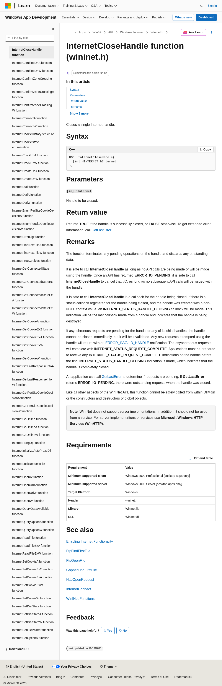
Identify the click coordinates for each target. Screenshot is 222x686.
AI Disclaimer (12, 677)
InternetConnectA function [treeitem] (29, 118)
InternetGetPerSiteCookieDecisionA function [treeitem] (32, 395)
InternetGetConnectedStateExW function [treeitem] (32, 310)
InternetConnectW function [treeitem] (30, 126)
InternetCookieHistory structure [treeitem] (33, 134)
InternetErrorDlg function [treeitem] (28, 237)
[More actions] (211, 32)
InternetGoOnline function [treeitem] (29, 419)
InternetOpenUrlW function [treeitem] (30, 493)
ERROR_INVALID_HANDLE (127, 343)
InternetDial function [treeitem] (25, 187)
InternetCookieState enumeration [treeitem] (25, 144)
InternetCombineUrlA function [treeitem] (32, 63)
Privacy (95, 677)
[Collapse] (53, 29)
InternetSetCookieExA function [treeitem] (32, 577)
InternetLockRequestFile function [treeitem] (28, 466)
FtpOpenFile (75, 560)
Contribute (77, 677)
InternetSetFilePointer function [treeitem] (32, 630)
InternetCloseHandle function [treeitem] (27, 52)
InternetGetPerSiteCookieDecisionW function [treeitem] (32, 408)
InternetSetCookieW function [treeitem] (31, 598)
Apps (82, 32)
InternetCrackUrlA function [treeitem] (29, 155)
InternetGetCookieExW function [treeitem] (27, 347)
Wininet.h (157, 32)
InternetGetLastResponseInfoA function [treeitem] (33, 368)
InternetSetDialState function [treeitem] (31, 606)
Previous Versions (38, 677)
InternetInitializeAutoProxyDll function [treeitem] (31, 453)
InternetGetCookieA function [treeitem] (31, 321)
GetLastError (101, 230)
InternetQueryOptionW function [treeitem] (33, 530)
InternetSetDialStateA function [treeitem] (32, 614)
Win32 (97, 32)
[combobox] (29, 38)
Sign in (212, 5)
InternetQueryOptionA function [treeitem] (32, 522)
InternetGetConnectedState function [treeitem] (30, 271)
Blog (59, 677)
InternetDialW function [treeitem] (27, 202)
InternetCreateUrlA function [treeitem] (30, 171)
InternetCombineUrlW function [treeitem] (32, 71)
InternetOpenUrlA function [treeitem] (29, 485)
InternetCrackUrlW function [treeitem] (30, 163)
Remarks (76, 106)
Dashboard (206, 17)
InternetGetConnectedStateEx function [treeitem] (32, 284)
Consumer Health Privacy (125, 677)
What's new (183, 17)
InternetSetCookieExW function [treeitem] (27, 587)
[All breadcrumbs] (70, 32)
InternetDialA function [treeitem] (26, 194)
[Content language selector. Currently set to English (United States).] (24, 666)
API (110, 32)
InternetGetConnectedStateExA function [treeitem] (32, 297)
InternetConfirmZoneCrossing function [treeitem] (32, 81)
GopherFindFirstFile (81, 570)
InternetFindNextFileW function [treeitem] (33, 252)
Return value (78, 101)
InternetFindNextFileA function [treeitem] (32, 245)
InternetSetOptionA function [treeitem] (30, 638)
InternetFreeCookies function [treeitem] (31, 260)
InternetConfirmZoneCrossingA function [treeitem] (33, 94)
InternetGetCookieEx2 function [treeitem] (33, 329)
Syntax (74, 89)
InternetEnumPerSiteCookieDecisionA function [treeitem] (33, 213)
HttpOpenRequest (80, 579)
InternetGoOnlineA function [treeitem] (30, 427)
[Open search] (201, 6)
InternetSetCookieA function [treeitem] (31, 561)
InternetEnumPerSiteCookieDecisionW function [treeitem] (33, 226)
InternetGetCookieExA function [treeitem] (33, 337)
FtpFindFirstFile (78, 551)
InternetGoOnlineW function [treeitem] (31, 435)
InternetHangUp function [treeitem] (28, 443)
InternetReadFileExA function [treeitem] (31, 545)
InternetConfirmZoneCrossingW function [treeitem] (32, 107)
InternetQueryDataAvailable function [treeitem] (30, 511)
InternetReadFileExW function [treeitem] (32, 553)
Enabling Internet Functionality (89, 541)
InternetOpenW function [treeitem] (28, 501)
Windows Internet (132, 32)
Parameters (77, 95)
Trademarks (182, 677)
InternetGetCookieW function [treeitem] (31, 358)
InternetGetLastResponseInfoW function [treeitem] (32, 382)
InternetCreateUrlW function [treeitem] (31, 179)
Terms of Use (159, 677)
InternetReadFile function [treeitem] (29, 537)
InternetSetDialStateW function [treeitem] (33, 622)
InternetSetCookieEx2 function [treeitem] (32, 569)
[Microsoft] (8, 6)
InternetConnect (78, 589)
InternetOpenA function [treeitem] (27, 477)
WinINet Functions (80, 598)
